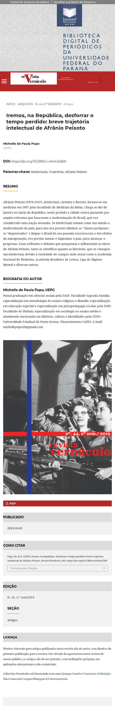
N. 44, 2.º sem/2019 (48, 104)
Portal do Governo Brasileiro (29, 2)
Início (10, 104)
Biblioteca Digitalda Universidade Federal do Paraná (86, 52)
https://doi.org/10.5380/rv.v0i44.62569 (38, 161)
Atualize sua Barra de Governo (74, 2)
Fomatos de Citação (23, 568)
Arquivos (25, 104)
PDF (12, 503)
